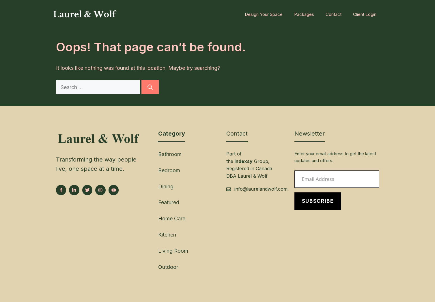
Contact (333, 14)
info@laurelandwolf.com (260, 189)
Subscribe (318, 201)
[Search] (150, 87)
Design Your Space (264, 14)
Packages (304, 14)
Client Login (364, 14)
